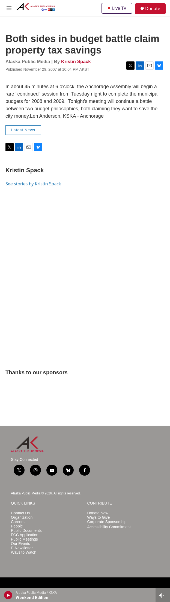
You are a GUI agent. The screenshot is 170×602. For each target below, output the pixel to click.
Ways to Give (98, 517)
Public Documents (26, 531)
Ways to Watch (23, 552)
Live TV (117, 8)
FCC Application (24, 535)
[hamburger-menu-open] (9, 8)
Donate (152, 8)
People (17, 526)
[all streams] (163, 595)
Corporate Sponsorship (107, 522)
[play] (8, 595)
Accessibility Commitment (109, 527)
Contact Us (20, 513)
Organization (21, 517)
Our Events (20, 544)
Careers (18, 522)
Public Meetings (24, 539)
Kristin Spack (76, 61)
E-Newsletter (22, 548)
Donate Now (97, 513)
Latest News (23, 130)
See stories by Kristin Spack (33, 184)
